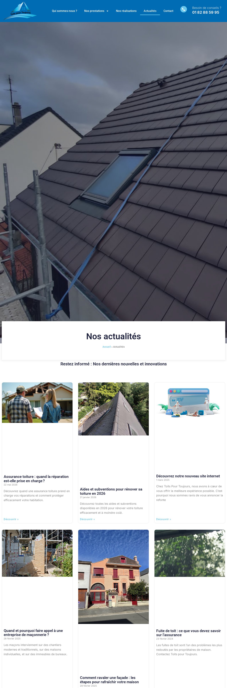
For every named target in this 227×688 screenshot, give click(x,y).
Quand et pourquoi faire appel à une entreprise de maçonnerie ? (33, 633)
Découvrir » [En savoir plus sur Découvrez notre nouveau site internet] (163, 519)
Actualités (150, 11)
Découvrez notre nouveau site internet (188, 476)
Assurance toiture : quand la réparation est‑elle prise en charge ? (36, 479)
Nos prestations (96, 11)
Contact (168, 11)
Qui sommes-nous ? (64, 11)
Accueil (107, 346)
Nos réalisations (126, 11)
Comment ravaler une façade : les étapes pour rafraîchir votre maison (109, 680)
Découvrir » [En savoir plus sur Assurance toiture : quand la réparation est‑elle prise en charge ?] (11, 519)
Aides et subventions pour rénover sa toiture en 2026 (111, 491)
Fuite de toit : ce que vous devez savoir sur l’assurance (188, 633)
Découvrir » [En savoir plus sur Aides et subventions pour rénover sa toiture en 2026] (87, 519)
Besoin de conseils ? (207, 8)
